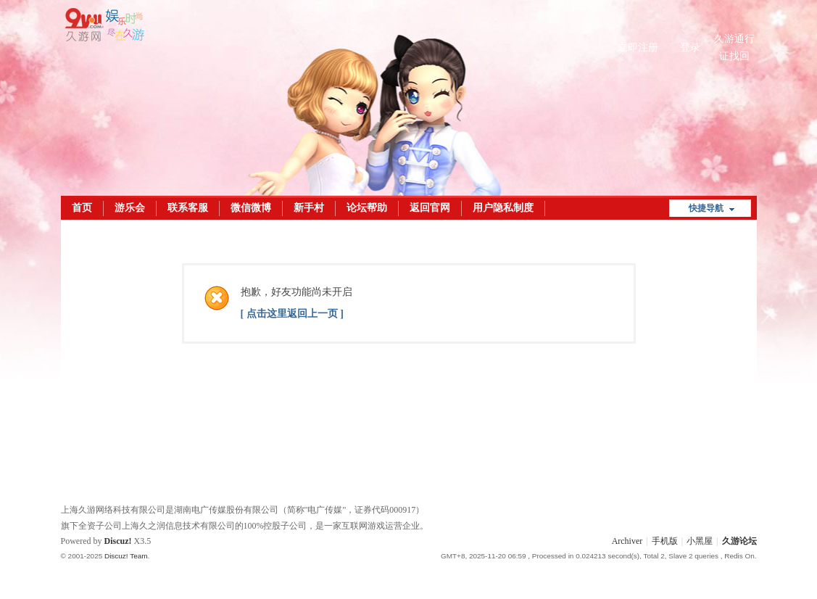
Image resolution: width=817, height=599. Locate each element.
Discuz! (118, 541)
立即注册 (638, 47)
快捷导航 (706, 208)
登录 (690, 47)
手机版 (665, 541)
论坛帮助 (367, 207)
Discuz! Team (126, 556)
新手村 (309, 207)
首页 (82, 207)
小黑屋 (700, 541)
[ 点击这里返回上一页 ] (292, 313)
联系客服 (187, 207)
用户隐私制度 (503, 207)
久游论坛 (739, 541)
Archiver (627, 541)
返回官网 (430, 207)
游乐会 (130, 207)
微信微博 (251, 207)
